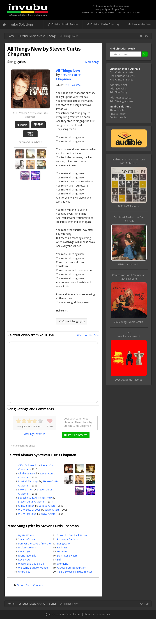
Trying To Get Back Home (72, 535)
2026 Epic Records (128, 264)
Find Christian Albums (122, 76)
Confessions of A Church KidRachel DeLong (128, 276)
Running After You (67, 539)
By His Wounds (27, 535)
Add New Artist (118, 85)
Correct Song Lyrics (71, 321)
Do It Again (24, 551)
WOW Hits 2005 (27, 513)
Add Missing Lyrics (120, 97)
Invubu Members (140, 24)
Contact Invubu (118, 117)
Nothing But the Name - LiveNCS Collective (128, 161)
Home (11, 36)
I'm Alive (62, 551)
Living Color (64, 543)
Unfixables (24, 571)
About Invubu (117, 110)
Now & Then (25, 489)
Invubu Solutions (18, 24)
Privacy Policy (117, 113)
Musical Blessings (28, 481)
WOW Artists (52, 509)
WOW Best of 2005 (29, 509)
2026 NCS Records (128, 206)
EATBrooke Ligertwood (128, 334)
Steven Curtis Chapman (68, 77)
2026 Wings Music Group (128, 322)
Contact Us (103, 614)
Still (59, 559)
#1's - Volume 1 (74, 85)
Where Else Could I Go (31, 563)
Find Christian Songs (121, 79)
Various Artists (47, 505)
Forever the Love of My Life (34, 543)
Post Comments (75, 435)
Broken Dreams (27, 547)
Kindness (62, 547)
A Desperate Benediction (71, 567)
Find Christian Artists (121, 72)
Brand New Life (27, 555)
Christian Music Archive (63, 24)
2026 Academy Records (128, 379)
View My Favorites (34, 434)
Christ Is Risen (26, 505)
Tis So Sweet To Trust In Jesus (75, 571)
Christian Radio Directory (103, 24)
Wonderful (63, 563)
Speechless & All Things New (35, 497)
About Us (89, 614)
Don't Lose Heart (67, 555)
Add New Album (119, 88)
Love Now (24, 559)
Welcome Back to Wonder (33, 567)
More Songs (92, 62)
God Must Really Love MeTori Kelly (129, 219)
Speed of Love (26, 539)
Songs (52, 36)
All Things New (26, 473)
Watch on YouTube (88, 335)
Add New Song (118, 92)
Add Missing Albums (121, 101)
